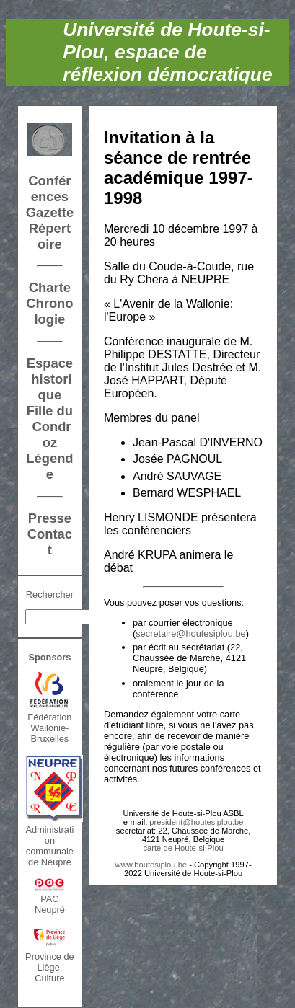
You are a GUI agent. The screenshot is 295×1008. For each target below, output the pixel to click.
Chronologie (49, 311)
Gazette (50, 212)
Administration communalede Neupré (49, 845)
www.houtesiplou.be (151, 864)
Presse (49, 518)
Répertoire (50, 236)
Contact (49, 541)
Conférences (49, 188)
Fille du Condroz (50, 426)
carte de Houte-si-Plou (183, 848)
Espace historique (50, 378)
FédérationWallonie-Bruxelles (49, 728)
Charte (50, 287)
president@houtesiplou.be (196, 822)
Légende (49, 466)
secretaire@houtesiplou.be (190, 633)
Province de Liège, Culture (49, 967)
